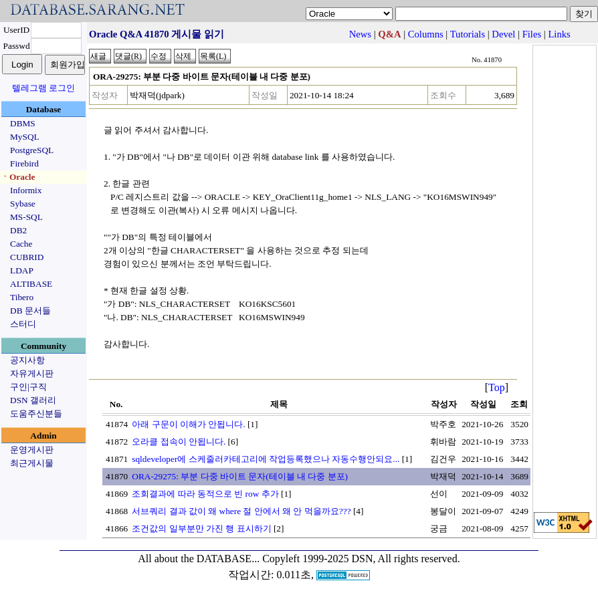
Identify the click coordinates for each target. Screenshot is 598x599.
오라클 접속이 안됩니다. (178, 442)
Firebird (24, 163)
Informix (25, 190)
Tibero (21, 297)
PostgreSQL (32, 150)
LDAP (21, 270)
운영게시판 (32, 450)
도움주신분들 (36, 413)
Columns (425, 34)
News (360, 34)
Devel (503, 34)
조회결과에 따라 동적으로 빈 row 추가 (205, 494)
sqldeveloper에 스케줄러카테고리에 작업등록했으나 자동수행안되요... (265, 459)
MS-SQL (26, 217)
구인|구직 (28, 387)
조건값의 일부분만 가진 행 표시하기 (201, 528)
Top (496, 387)
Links (559, 34)
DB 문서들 (30, 311)
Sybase (22, 204)
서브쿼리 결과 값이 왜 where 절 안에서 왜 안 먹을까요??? (241, 511)
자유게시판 (32, 373)
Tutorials (467, 34)
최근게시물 (32, 463)
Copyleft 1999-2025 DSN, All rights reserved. (361, 558)
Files (532, 34)
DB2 (18, 230)
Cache (21, 244)
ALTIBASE (31, 284)
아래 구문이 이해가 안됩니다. (188, 424)
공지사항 (27, 360)
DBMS (22, 123)
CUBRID (26, 257)
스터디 (23, 324)
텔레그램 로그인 (43, 88)
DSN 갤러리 (33, 400)
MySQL (24, 137)
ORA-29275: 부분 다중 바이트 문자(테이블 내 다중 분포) (240, 476)
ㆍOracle (18, 177)
